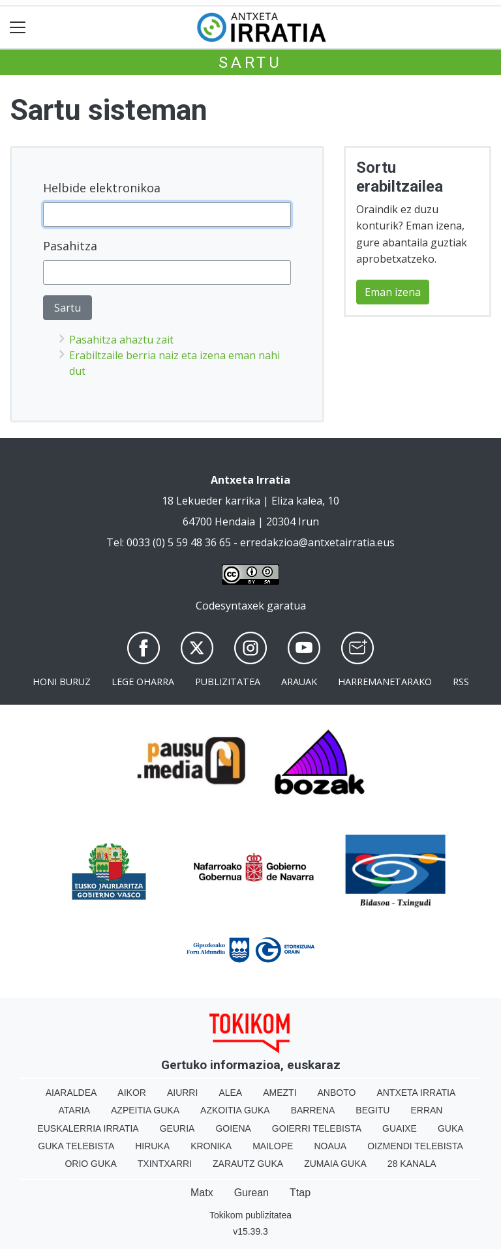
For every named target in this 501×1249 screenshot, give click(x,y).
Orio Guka (90, 1163)
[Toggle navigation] (18, 27)
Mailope (272, 1146)
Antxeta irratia (415, 1092)
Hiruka (152, 1146)
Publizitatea (227, 681)
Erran (426, 1110)
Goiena (232, 1128)
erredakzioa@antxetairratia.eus (317, 542)
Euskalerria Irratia (87, 1128)
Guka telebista (76, 1146)
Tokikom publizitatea (250, 1215)
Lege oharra (143, 681)
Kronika (211, 1146)
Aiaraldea (71, 1092)
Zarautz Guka (248, 1163)
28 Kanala (411, 1163)
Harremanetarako (385, 681)
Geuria (177, 1128)
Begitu (372, 1110)
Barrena (313, 1110)
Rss (461, 681)
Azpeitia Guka (145, 1110)
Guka (451, 1128)
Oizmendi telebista (415, 1146)
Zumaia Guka (335, 1163)
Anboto (337, 1092)
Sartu (250, 62)
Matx (201, 1192)
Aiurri (182, 1092)
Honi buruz (62, 681)
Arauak (299, 681)
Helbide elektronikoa (101, 188)
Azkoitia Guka (235, 1110)
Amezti (279, 1092)
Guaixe (399, 1128)
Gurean (251, 1192)
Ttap (300, 1192)
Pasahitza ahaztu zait (121, 339)
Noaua (330, 1146)
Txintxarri (165, 1163)
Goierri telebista (316, 1128)
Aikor (131, 1092)
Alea (230, 1092)
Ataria (75, 1110)
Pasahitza (70, 246)
